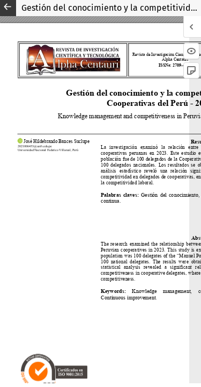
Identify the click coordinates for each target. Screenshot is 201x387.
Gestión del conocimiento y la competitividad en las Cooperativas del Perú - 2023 (111, 8)
